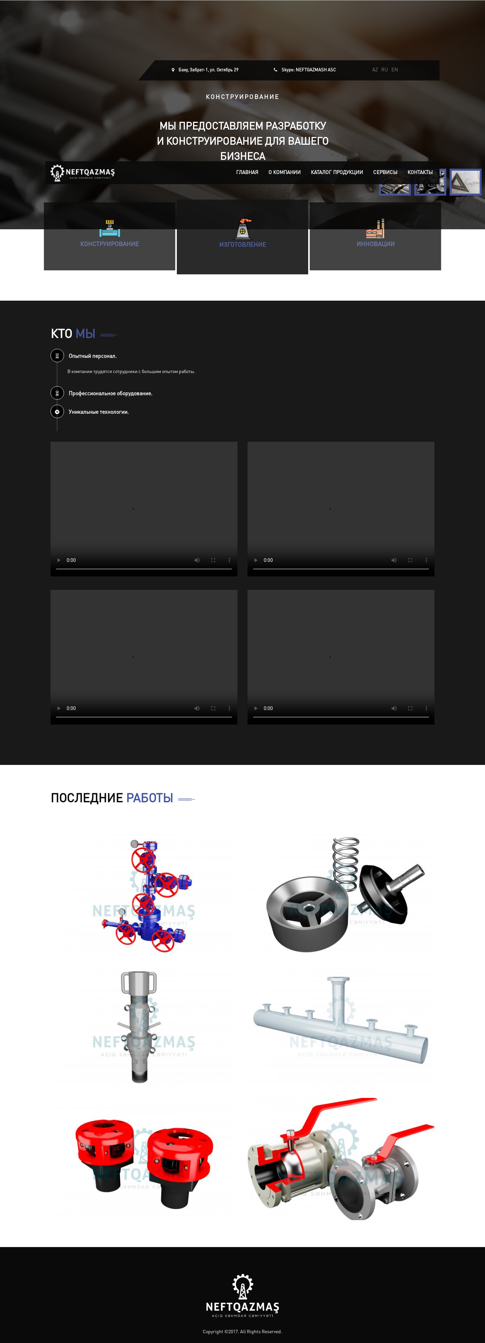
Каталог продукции (337, 172)
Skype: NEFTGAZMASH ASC (309, 70)
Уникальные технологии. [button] (90, 412)
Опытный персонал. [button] (84, 356)
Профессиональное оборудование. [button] (101, 394)
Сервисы (385, 172)
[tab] (242, 355)
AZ (375, 70)
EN (394, 70)
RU (384, 70)
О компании (284, 172)
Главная (247, 172)
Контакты (420, 172)
